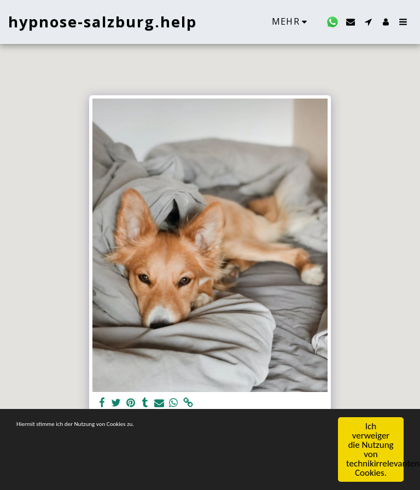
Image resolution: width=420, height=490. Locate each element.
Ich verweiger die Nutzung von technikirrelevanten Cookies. (375, 450)
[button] (332, 21)
